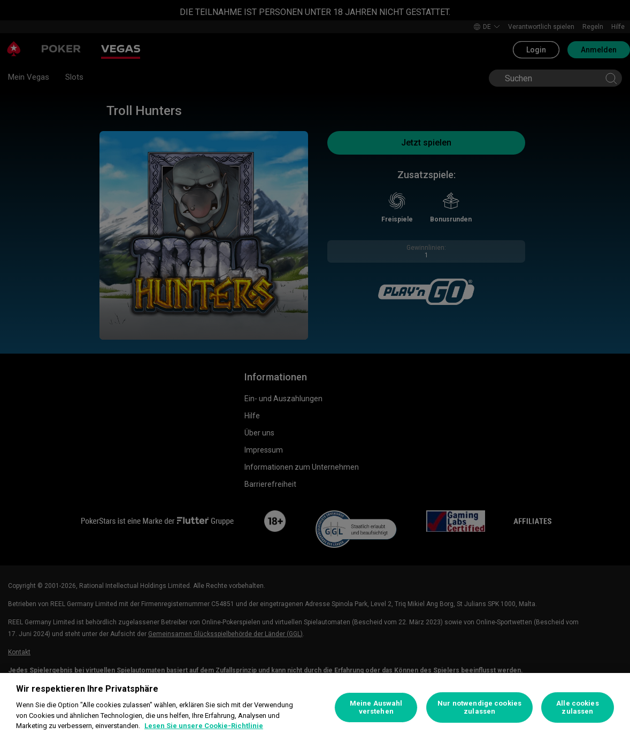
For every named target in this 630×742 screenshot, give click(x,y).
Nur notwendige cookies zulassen (479, 707)
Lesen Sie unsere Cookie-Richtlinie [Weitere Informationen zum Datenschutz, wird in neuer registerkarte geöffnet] (203, 726)
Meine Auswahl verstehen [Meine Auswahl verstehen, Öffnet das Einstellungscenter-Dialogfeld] (376, 707)
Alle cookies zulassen (577, 707)
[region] (315, 707)
